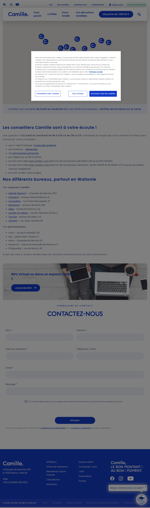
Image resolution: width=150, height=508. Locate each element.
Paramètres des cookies (48, 94)
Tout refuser (78, 94)
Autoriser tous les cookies (103, 94)
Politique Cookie (96, 72)
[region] (76, 76)
